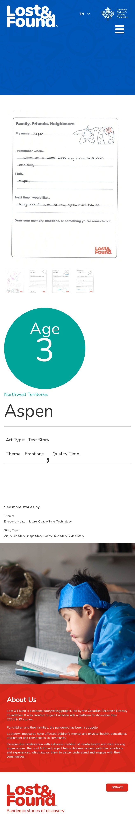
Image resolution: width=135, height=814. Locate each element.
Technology (64, 522)
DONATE (117, 787)
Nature (32, 522)
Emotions (34, 454)
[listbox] (85, 13)
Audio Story (17, 536)
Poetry (48, 536)
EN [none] (82, 14)
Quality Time (65, 454)
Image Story (34, 536)
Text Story (38, 440)
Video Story (76, 536)
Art (6, 536)
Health (21, 522)
